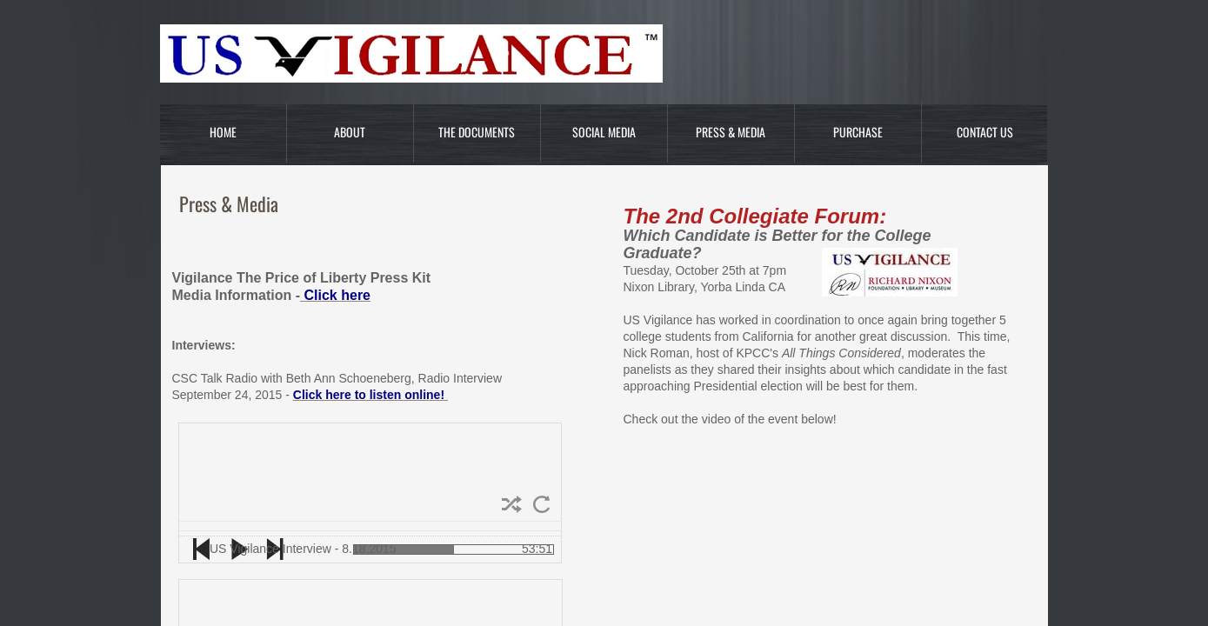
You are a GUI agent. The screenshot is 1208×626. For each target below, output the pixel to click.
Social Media (604, 132)
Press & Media (730, 132)
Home (223, 132)
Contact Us (985, 132)
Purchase (858, 132)
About (349, 132)
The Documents (476, 132)
